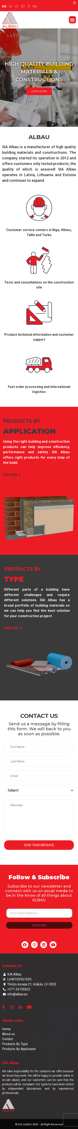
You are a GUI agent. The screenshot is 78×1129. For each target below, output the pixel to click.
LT (16, 6)
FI (29, 6)
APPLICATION (29, 431)
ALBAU (39, 137)
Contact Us (12, 965)
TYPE (14, 579)
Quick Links (12, 1020)
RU (35, 6)
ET (23, 6)
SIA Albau (10, 1062)
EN (4, 6)
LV (10, 6)
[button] (72, 19)
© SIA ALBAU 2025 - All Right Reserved (39, 1124)
